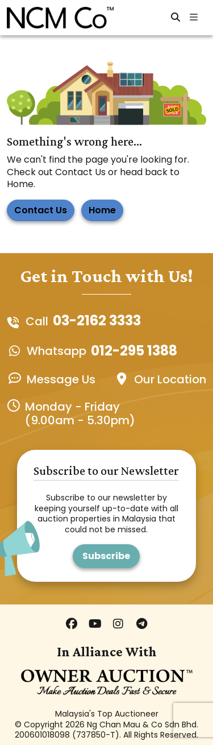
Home (102, 210)
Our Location (170, 379)
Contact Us (40, 210)
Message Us (61, 379)
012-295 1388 (134, 351)
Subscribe (106, 555)
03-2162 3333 (97, 321)
